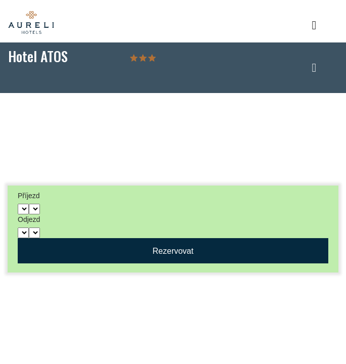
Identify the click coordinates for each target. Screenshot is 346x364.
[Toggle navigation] (314, 28)
